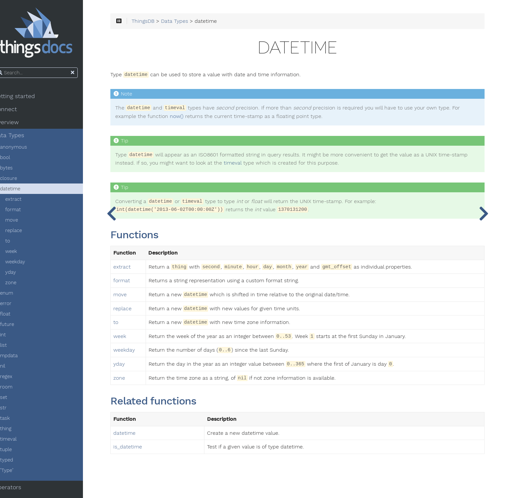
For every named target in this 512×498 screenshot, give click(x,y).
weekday (27, 264)
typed (17, 462)
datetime (21, 191)
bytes (17, 170)
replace (25, 233)
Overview (17, 124)
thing (17, 431)
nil (14, 368)
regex (17, 379)
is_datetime (146, 449)
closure (19, 180)
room (17, 389)
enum (17, 295)
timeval (19, 441)
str (14, 410)
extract (25, 201)
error (17, 306)
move (23, 222)
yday (22, 274)
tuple (17, 452)
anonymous (25, 149)
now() (205, 119)
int (14, 337)
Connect (16, 111)
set (15, 400)
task (16, 420)
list (14, 347)
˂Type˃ (18, 473)
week (22, 253)
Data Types (20, 137)
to (19, 243)
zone (22, 285)
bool (16, 160)
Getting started (25, 98)
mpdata (20, 358)
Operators (19, 489)
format (24, 212)
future (18, 327)
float (16, 316)
